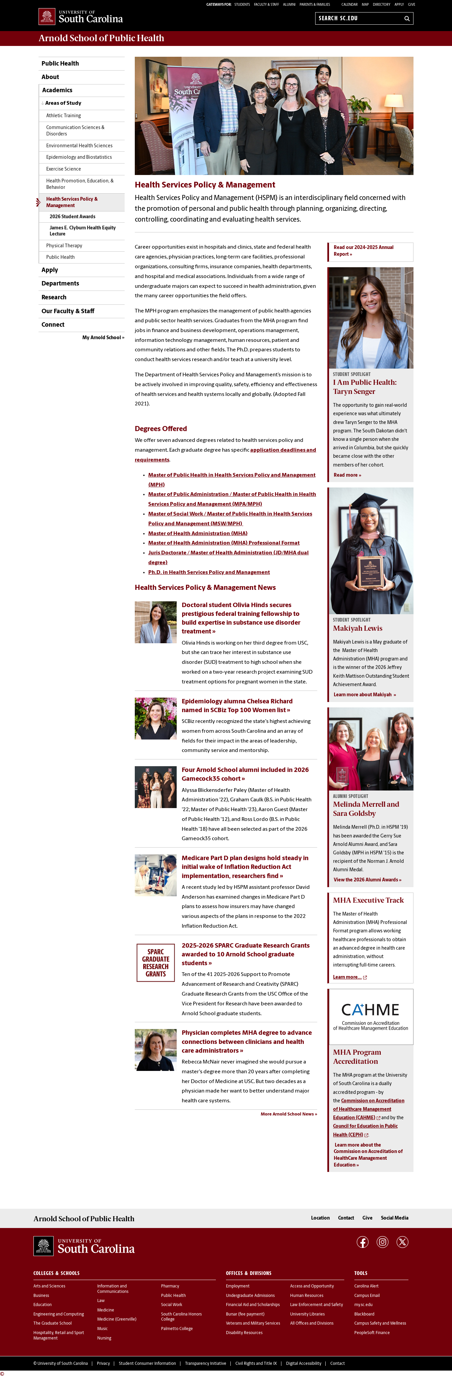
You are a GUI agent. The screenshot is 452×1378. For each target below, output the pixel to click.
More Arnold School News (287, 1114)
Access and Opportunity (312, 1286)
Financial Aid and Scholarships (253, 1305)
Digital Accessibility (303, 1364)
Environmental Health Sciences (79, 146)
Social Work (171, 1305)
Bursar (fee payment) (245, 1314)
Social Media (394, 1218)
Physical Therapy (64, 246)
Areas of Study (63, 103)
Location (320, 1218)
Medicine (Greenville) (116, 1320)
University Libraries (307, 1314)
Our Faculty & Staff (68, 311)
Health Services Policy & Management (72, 202)
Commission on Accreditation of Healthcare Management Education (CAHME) (368, 1110)
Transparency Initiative (205, 1364)
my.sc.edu (363, 1305)
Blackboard (364, 1314)
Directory (382, 5)
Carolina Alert (366, 1286)
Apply (399, 5)
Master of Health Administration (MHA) (198, 533)
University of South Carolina (62, 1364)
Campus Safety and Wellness (380, 1324)
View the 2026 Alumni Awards (366, 880)
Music (102, 1329)
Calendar (350, 5)
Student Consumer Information (147, 1364)
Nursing (104, 1338)
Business (41, 1296)
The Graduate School (52, 1324)
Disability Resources (244, 1333)
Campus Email (367, 1296)
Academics (57, 91)
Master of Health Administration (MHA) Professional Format (224, 543)
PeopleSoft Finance (372, 1333)
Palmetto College (177, 1329)
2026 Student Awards (72, 217)
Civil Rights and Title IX (256, 1364)
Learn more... (347, 977)
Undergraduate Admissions (250, 1296)
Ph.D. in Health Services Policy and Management (209, 572)
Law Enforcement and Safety (316, 1305)
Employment (238, 1286)
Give (411, 5)
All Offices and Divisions (311, 1324)
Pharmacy (170, 1286)
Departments (60, 284)
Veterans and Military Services (253, 1324)
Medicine (105, 1310)
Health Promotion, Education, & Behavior (80, 184)
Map (365, 5)
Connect (53, 325)
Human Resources (306, 1296)
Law (101, 1301)
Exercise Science (63, 169)
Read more (346, 475)
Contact (346, 1218)
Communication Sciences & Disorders (75, 131)
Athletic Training (63, 116)
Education (42, 1305)
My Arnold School (101, 338)
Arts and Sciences (49, 1286)
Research (54, 298)
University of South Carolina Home (81, 17)
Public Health (60, 64)
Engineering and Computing (58, 1314)
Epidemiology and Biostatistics (79, 157)
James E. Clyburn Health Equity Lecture (83, 231)
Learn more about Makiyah (363, 695)
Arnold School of (101, 38)
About (50, 77)
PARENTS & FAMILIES (315, 5)
